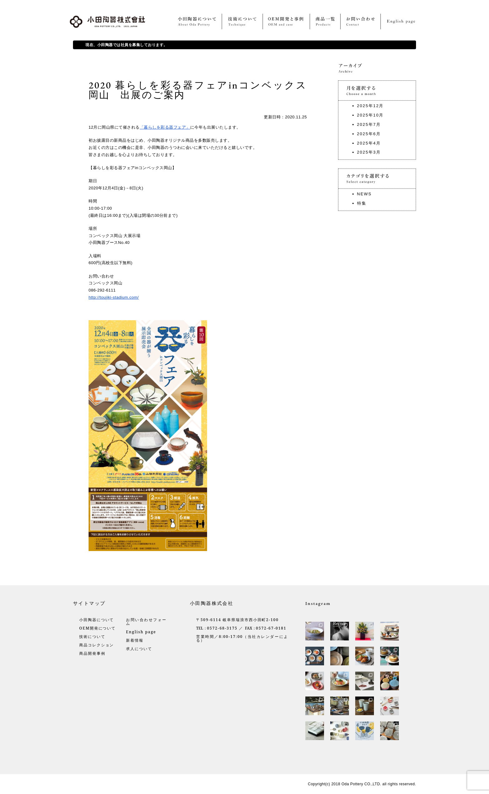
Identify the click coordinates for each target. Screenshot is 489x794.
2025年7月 (369, 124)
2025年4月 (369, 143)
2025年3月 (369, 152)
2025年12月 (370, 105)
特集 (361, 203)
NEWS (364, 194)
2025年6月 (369, 133)
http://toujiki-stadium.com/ (114, 297)
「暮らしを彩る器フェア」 (165, 127)
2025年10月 (370, 115)
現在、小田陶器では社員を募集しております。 (126, 45)
